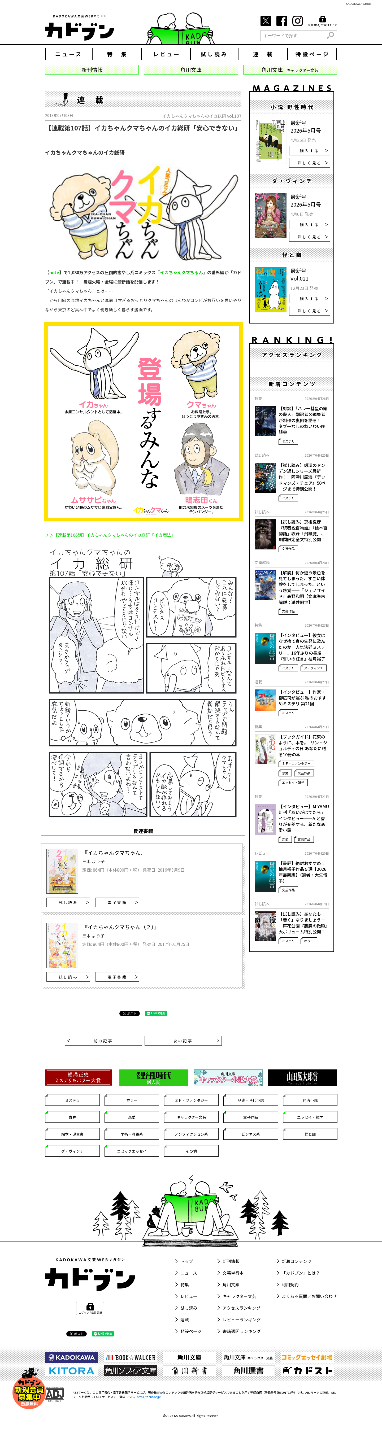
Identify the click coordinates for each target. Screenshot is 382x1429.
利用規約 (290, 1284)
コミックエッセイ (132, 1151)
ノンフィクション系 (191, 1134)
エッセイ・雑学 (293, 782)
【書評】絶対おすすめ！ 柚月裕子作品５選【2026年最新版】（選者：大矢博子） (304, 872)
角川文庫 (231, 1284)
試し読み (214, 54)
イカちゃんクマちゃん (181, 272)
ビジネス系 (250, 1134)
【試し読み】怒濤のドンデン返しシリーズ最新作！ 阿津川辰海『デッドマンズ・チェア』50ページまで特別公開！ (302, 477)
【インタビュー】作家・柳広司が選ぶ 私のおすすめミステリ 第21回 (302, 698)
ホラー (309, 940)
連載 (184, 1319)
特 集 (117, 54)
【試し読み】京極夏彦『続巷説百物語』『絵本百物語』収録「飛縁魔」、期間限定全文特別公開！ (303, 531)
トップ (186, 1261)
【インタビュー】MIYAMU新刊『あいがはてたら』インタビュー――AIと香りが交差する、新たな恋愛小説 (304, 818)
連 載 (263, 54)
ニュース (69, 54)
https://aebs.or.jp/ (149, 1397)
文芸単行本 (233, 1273)
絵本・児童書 (72, 1134)
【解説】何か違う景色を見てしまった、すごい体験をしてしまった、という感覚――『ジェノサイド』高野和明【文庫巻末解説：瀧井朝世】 (302, 587)
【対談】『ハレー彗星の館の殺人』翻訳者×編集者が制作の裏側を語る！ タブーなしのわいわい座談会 (303, 420)
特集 (184, 1284)
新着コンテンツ (296, 1261)
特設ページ (313, 54)
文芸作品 (288, 548)
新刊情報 (231, 1261)
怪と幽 (310, 1134)
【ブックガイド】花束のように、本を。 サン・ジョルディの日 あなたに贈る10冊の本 (303, 746)
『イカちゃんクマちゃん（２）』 (120, 927)
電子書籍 (123, 902)
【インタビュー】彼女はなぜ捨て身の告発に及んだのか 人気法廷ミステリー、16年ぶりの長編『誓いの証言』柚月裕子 (302, 647)
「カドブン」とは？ (301, 1273)
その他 (191, 1151)
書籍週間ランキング (242, 1331)
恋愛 (285, 773)
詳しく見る (313, 162)
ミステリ (288, 441)
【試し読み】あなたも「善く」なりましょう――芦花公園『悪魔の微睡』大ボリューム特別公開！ (303, 923)
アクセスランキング (242, 1308)
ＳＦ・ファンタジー (296, 763)
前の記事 (90, 1040)
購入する (314, 150)
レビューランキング (242, 1319)
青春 (72, 1117)
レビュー (167, 54)
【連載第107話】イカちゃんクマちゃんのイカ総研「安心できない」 (143, 127)
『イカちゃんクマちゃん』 (114, 852)
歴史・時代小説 (251, 1100)
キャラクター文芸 (191, 1117)
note (54, 272)
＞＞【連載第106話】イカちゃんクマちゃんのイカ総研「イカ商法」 (110, 535)
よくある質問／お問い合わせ (309, 1296)
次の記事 (196, 1040)
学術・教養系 (132, 1134)
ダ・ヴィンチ (313, 668)
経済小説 (310, 1100)
